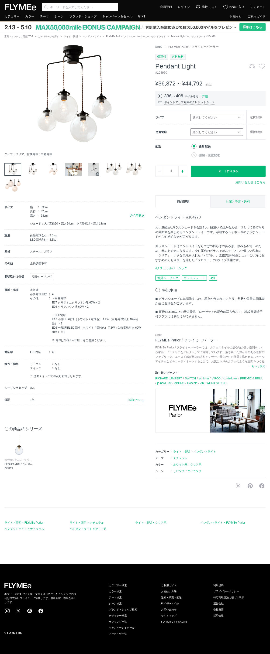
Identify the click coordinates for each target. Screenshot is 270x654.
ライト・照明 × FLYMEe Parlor (23, 522)
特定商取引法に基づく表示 (228, 597)
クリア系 (195, 464)
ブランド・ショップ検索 (123, 609)
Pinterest (29, 611)
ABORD (179, 383)
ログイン (184, 7)
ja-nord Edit (164, 383)
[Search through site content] (80, 7)
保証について (136, 400)
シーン (59, 16)
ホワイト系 (180, 464)
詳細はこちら (252, 27)
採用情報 (218, 615)
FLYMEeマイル (170, 603)
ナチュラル (180, 458)
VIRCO (216, 378)
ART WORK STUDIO (213, 383)
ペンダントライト (92, 36)
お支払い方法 (169, 591)
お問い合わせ (169, 609)
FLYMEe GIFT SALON (174, 621)
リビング (178, 471)
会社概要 (218, 609)
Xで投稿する (238, 486)
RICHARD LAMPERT (168, 378)
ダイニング (194, 471)
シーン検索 (115, 603)
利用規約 (218, 585)
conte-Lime (230, 378)
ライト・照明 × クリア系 (150, 522)
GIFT (141, 16)
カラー (29, 16)
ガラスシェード (194, 278)
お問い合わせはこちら (250, 182)
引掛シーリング (167, 278)
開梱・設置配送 (209, 155)
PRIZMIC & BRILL (251, 378)
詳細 (205, 96)
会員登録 (166, 7)
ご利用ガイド (256, 16)
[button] (8, 97)
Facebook (41, 611)
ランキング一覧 (118, 621)
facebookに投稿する (262, 486)
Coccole (192, 383)
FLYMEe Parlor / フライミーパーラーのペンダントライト (136, 36)
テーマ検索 (115, 597)
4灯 (213, 278)
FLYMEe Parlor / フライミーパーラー (193, 46)
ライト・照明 (71, 36)
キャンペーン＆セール (117, 16)
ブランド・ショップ (83, 16)
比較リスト (209, 7)
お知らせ (236, 16)
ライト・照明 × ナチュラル (87, 522)
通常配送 (205, 146)
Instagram (7, 611)
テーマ (44, 16)
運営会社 (218, 603)
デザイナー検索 (118, 615)
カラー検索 (115, 591)
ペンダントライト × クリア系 (88, 529)
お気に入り (236, 7)
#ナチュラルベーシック (171, 268)
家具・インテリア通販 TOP (18, 36)
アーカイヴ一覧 (118, 633)
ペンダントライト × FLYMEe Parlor (223, 522)
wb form (204, 378)
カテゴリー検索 (118, 585)
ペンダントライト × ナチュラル (24, 529)
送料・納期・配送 (171, 597)
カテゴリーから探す (48, 36)
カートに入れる (228, 171)
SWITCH (190, 378)
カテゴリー (12, 16)
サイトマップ (169, 615)
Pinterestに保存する (250, 486)
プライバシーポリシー (226, 591)
